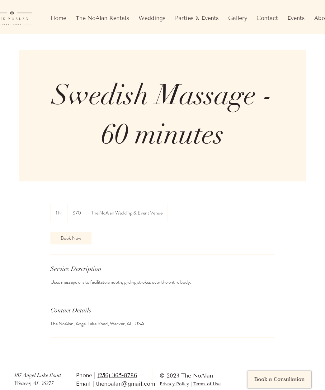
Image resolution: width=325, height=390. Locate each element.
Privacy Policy (174, 384)
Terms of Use (207, 384)
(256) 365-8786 (117, 375)
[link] (71, 238)
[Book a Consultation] (279, 379)
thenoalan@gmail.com (125, 383)
